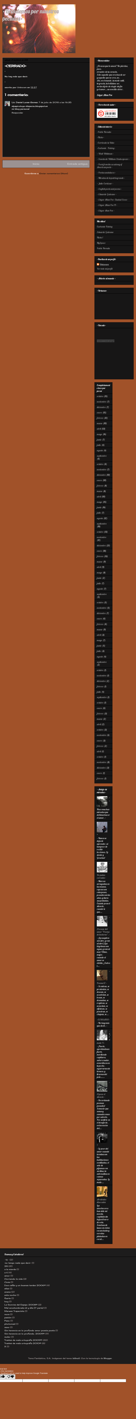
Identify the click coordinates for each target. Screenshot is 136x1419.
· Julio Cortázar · (105, 183)
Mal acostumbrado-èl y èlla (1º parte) (23, 1308)
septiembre (102, 455)
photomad (9, 1324)
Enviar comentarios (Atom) (53, 173)
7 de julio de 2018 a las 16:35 (55, 102)
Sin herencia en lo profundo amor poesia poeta (29, 1330)
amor (7, 1276)
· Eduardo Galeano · (107, 194)
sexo (6, 1327)
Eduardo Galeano (105, 232)
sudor (7, 1337)
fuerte (7, 1298)
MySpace (101, 242)
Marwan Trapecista (14, 1311)
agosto (100, 450)
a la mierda (10, 1269)
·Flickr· (100, 137)
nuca (6, 1314)
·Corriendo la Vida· (106, 142)
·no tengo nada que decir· (17, 1263)
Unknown (104, 264)
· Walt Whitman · (105, 153)
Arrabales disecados (101, 1201)
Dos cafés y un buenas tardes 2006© (25, 1285)
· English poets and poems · (109, 188)
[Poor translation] (10, 1376)
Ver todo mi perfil (104, 268)
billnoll (76, 1358)
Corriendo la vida (13, 1279)
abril (99, 428)
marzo (100, 423)
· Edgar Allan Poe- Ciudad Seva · (112, 199)
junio (99, 439)
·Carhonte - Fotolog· (106, 148)
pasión (7, 1317)
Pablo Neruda (103, 248)
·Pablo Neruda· (104, 131)
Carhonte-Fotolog (104, 226)
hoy (6, 1301)
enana (7, 1292)
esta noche (10, 1295)
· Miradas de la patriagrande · (111, 177)
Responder (17, 113)
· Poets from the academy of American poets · (109, 166)
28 (6, 1266)
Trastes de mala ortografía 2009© (23, 1340)
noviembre (101, 401)
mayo (99, 434)
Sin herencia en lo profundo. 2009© (24, 1334)
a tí (6, 1272)
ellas (6, 1288)
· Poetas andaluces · (106, 172)
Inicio (36, 164)
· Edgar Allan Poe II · (107, 205)
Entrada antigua (77, 164)
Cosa (7, 1282)
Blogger (108, 1358)
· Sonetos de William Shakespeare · (113, 159)
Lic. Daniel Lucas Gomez (25, 102)
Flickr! (100, 237)
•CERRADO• (103, 1019)
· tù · (6, 1260)
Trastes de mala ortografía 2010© (22, 1343)
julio (99, 445)
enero (99, 412)
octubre (100, 396)
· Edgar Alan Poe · (106, 210)
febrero (100, 417)
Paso (7, 1321)
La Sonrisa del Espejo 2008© (20, 1305)
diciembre (101, 407)
